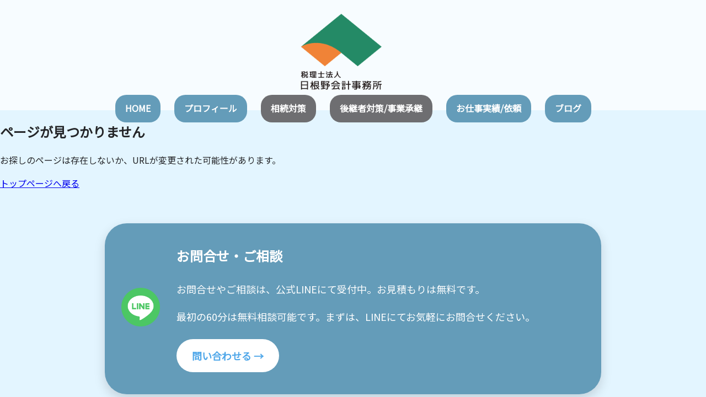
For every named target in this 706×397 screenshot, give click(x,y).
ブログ (568, 108)
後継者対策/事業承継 (381, 108)
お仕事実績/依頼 (488, 108)
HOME (138, 108)
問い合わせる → (228, 355)
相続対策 (288, 108)
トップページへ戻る (39, 183)
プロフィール (210, 108)
